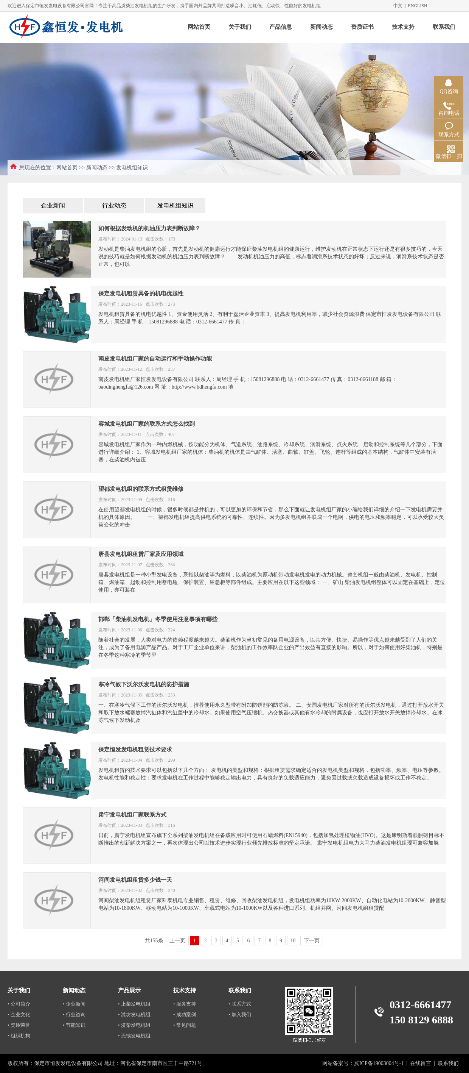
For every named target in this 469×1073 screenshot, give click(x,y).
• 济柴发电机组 (134, 1025)
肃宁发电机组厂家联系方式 (132, 815)
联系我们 (444, 27)
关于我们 (239, 27)
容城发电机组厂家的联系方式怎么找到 (146, 424)
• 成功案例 (184, 1014)
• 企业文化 (19, 1014)
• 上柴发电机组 (134, 1004)
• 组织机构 (19, 1036)
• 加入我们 (239, 1014)
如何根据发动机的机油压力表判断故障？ (149, 228)
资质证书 (362, 27)
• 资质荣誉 (19, 1025)
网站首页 (199, 27)
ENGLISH (417, 5)
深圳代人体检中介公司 (404, 989)
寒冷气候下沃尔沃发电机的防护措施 (143, 684)
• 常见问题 (184, 1025)
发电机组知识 (175, 205)
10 (293, 940)
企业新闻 (53, 205)
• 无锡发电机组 (134, 1036)
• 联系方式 (239, 1004)
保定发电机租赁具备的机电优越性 (140, 294)
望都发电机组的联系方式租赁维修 (140, 489)
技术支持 (403, 27)
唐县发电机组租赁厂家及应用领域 (140, 554)
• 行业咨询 (74, 1014)
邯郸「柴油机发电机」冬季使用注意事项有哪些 (157, 619)
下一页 (312, 940)
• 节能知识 (74, 1025)
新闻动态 (321, 27)
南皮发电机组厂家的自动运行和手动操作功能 (155, 359)
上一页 (177, 940)
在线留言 (420, 1063)
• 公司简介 (19, 1004)
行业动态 (114, 205)
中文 (397, 5)
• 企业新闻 (74, 1004)
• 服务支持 (184, 1004)
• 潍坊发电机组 (134, 1014)
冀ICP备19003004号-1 (379, 1063)
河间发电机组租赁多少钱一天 (135, 880)
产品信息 (280, 27)
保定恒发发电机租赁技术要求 (135, 750)
